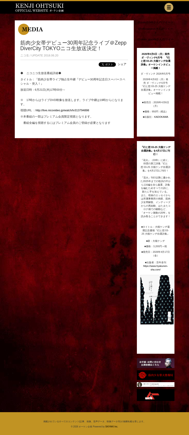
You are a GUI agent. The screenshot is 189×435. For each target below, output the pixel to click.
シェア (122, 64)
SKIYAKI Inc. (111, 426)
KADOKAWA (161, 117)
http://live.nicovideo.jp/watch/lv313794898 (62, 110)
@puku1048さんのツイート (156, 22)
